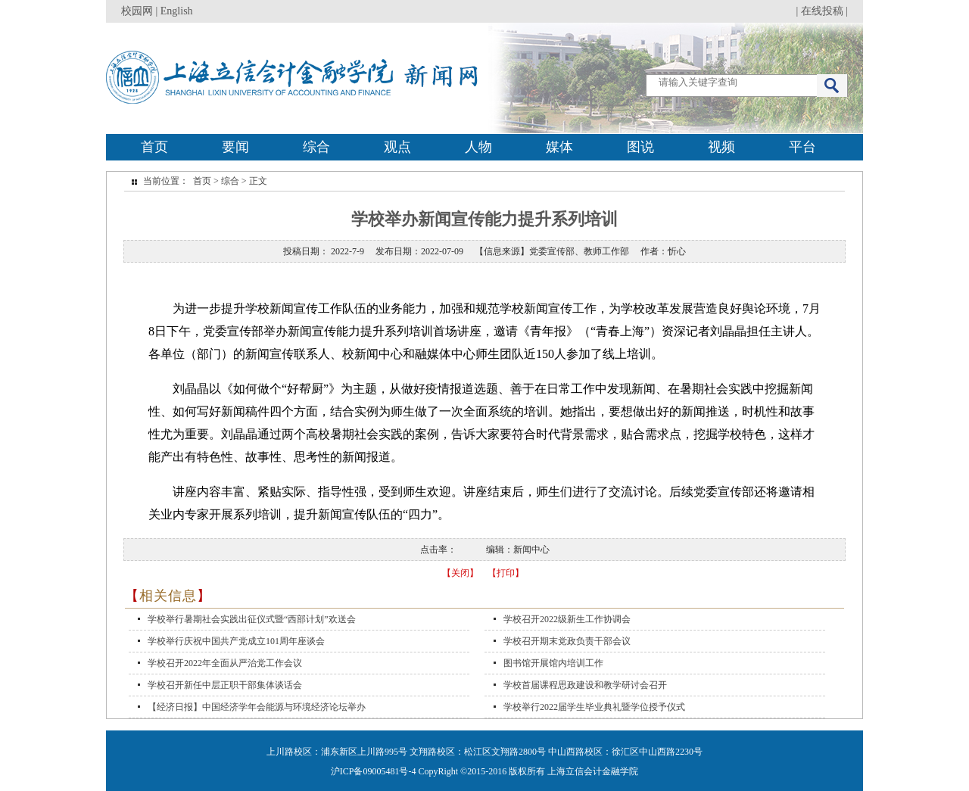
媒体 (559, 146)
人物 (478, 146)
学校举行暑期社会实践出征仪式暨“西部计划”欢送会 (252, 619)
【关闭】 (460, 573)
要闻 (235, 146)
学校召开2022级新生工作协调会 (567, 619)
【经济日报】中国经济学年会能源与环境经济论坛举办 (257, 707)
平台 (802, 146)
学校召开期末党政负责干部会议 (567, 641)
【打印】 (506, 573)
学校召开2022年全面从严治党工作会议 (225, 663)
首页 (154, 146)
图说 (640, 146)
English (176, 11)
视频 (721, 146)
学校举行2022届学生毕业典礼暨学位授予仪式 (594, 707)
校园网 (137, 11)
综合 (316, 146)
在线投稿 (822, 11)
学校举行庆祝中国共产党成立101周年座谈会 (236, 641)
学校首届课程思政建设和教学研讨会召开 (585, 685)
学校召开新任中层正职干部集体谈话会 (225, 685)
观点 (397, 146)
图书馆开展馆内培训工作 (553, 663)
